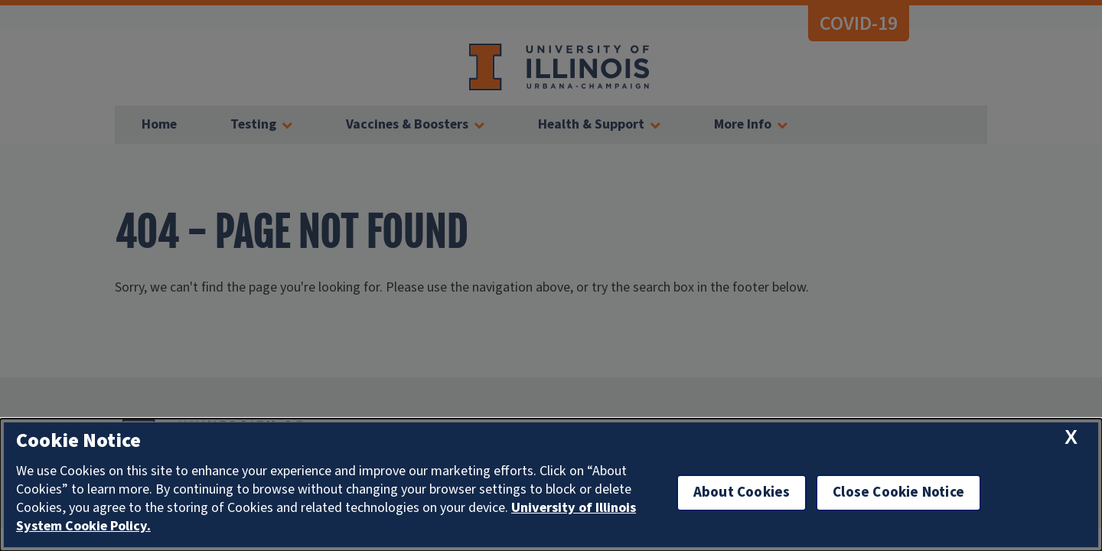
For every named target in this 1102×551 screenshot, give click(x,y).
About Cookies (741, 492)
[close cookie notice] (1071, 437)
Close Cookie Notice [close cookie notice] (898, 492)
